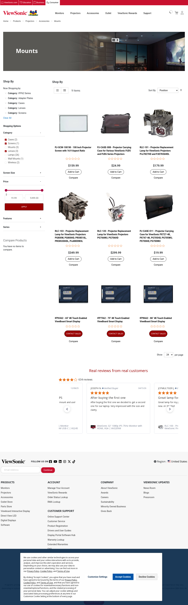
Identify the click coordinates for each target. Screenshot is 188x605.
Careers (104, 497)
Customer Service (56, 521)
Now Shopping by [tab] (12, 88)
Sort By (152, 90)
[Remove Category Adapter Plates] (6, 98)
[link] (118, 427)
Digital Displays (8, 520)
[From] (14, 198)
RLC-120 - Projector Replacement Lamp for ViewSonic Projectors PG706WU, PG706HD (114, 234)
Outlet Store (7, 502)
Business (40, 3)
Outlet (108, 13)
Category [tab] (7, 133)
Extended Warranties (58, 544)
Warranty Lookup (56, 540)
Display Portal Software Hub (61, 535)
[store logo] (20, 13)
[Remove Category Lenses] (6, 108)
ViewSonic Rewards (127, 13)
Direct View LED (8, 516)
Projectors (75, 13)
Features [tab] (7, 218)
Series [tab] (6, 227)
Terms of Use (63, 571)
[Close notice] (158, 577)
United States (177, 461)
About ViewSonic (109, 488)
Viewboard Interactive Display (15, 511)
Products (17, 21)
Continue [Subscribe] (48, 470)
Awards (104, 493)
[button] (73, 177)
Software (5, 525)
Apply (24, 207)
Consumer (54, 3)
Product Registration (58, 526)
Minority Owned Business (113, 506)
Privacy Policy (33, 571)
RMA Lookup (54, 502)
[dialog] (94, 577)
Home (6, 21)
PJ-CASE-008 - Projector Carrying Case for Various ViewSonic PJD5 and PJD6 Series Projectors (114, 150)
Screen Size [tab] (9, 173)
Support (147, 13)
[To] (34, 198)
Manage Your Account (59, 488)
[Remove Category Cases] (6, 103)
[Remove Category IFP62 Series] (6, 93)
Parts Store (6, 506)
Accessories (93, 13)
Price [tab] (5, 181)
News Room (150, 488)
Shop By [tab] (57, 82)
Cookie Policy (46, 571)
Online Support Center (58, 517)
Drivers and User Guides (59, 530)
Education (27, 3)
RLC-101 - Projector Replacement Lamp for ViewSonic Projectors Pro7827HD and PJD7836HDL (156, 150)
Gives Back (106, 511)
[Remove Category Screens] (6, 113)
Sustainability (107, 502)
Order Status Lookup (58, 497)
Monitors (59, 13)
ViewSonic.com (10, 3)
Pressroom (149, 497)
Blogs (146, 493)
